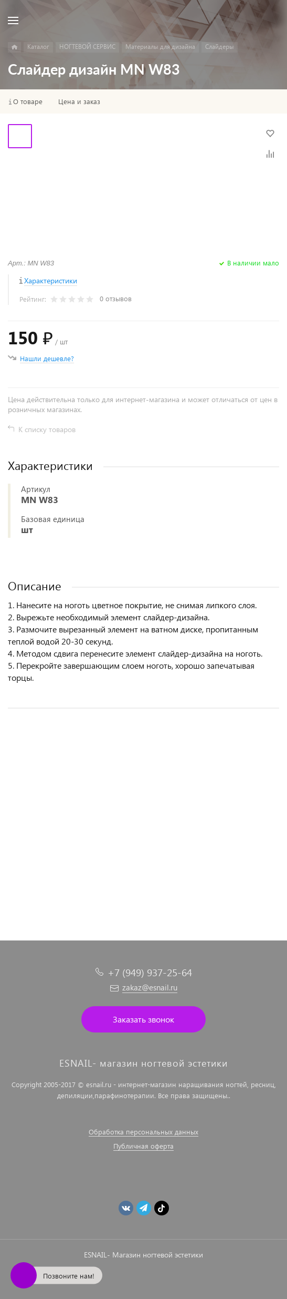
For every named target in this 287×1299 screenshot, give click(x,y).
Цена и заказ (79, 101)
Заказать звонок (143, 1019)
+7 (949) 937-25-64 (150, 972)
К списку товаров (47, 429)
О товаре (27, 101)
